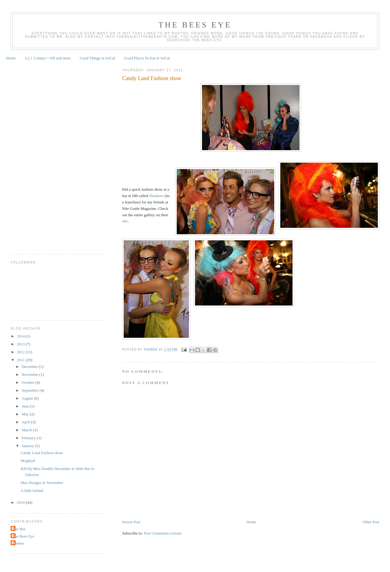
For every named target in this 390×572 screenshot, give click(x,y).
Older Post (371, 522)
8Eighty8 (28, 460)
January (28, 445)
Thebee (18, 543)
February (29, 438)
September (31, 390)
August (28, 398)
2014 (21, 336)
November (30, 374)
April (26, 422)
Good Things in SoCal (97, 58)
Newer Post (131, 522)
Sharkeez (156, 195)
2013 (21, 344)
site (125, 221)
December (30, 366)
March (27, 430)
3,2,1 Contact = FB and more (48, 58)
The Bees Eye (195, 24)
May (26, 414)
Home (11, 58)
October (28, 382)
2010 (21, 502)
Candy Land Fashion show (152, 78)
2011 (21, 360)
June (26, 406)
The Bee (19, 529)
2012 (21, 352)
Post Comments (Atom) (163, 533)
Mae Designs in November (42, 482)
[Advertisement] (35, 155)
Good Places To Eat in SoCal (147, 58)
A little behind (32, 490)
